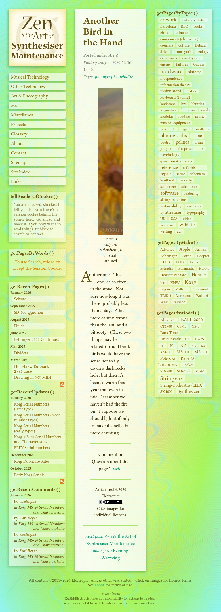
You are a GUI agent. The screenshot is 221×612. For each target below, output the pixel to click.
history (194, 71)
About (17, 143)
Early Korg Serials (29, 475)
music (200, 116)
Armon (200, 249)
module (184, 116)
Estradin (166, 268)
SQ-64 (200, 371)
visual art (167, 225)
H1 (162, 346)
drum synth (182, 51)
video (187, 219)
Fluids (19, 326)
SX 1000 (166, 391)
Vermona (183, 295)
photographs (173, 135)
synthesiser (171, 212)
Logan (165, 289)
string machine (173, 199)
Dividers (21, 353)
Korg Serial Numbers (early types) (31, 428)
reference (169, 167)
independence (171, 78)
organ (185, 129)
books (198, 26)
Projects (18, 124)
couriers (166, 45)
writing (166, 231)
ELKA (180, 262)
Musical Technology (30, 77)
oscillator (202, 129)
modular (166, 116)
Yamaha (179, 302)
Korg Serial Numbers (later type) (31, 407)
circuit (165, 32)
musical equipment (175, 123)
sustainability (171, 206)
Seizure (20, 299)
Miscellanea (22, 115)
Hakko (204, 268)
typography (196, 212)
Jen (162, 282)
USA (174, 219)
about (99, 585)
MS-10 (182, 352)
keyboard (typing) (175, 97)
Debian (200, 45)
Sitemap (18, 162)
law (183, 104)
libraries (197, 104)
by (25, 501)
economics (168, 58)
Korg (190, 282)
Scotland (167, 180)
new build (168, 129)
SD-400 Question (28, 312)
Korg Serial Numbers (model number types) (38, 417)
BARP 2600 (192, 319)
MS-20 (200, 352)
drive (164, 51)
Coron (187, 256)
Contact (18, 153)
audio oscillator (194, 20)
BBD (184, 26)
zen (179, 231)
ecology (203, 51)
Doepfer (203, 256)
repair (165, 173)
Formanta (186, 268)
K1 (172, 345)
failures (182, 64)
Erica (194, 262)
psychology (169, 154)
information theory (175, 85)
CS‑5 (195, 326)
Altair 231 (168, 320)
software (169, 193)
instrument (170, 90)
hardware (171, 71)
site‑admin (189, 186)
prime (198, 142)
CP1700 (166, 326)
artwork (168, 19)
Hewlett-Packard (173, 275)
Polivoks (168, 358)
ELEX (165, 262)
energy (165, 64)
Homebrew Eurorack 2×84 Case (31, 369)
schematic (198, 174)
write (117, 468)
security (185, 180)
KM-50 (165, 352)
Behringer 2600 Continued (36, 339)
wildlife (187, 224)
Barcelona (168, 26)
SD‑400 (183, 371)
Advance (167, 249)
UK (162, 219)
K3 (193, 346)
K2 (183, 345)
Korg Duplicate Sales (31, 461)
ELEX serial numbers (32, 447)
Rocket (187, 365)
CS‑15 (181, 326)
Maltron (181, 289)
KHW (175, 282)
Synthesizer (188, 391)
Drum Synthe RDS (175, 339)
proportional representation (182, 148)
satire (180, 174)
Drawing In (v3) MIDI (32, 377)
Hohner (199, 274)
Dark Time (169, 332)
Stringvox (171, 378)
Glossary (19, 134)
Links (16, 181)
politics (182, 142)
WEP (164, 302)
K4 (203, 346)
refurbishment (194, 167)
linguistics (168, 110)
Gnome (198, 64)
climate (182, 32)
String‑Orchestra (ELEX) (181, 385)
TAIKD (165, 295)
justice (191, 91)
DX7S (199, 339)
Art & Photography (29, 96)
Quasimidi (201, 289)
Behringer (168, 255)
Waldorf (202, 295)
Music (16, 105)
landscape (168, 104)
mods (205, 110)
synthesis (194, 206)
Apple (184, 249)
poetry (165, 142)
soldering (191, 193)
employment (191, 58)
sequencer (168, 186)
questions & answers (176, 161)
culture (184, 45)
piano (197, 135)
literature (188, 110)
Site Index (20, 172)
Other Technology (28, 86)
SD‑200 (166, 371)
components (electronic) (179, 39)
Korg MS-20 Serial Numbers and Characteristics (37, 439)
